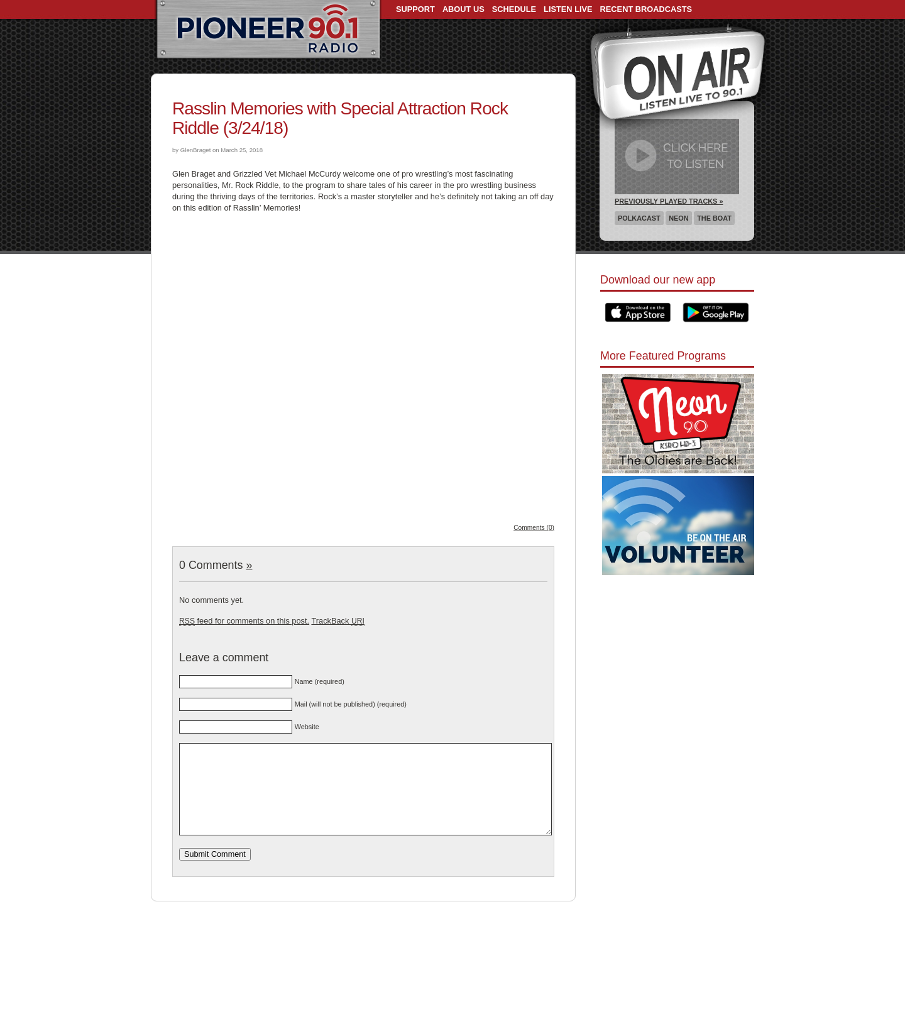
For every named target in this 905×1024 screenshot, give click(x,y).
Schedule (514, 9)
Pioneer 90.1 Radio (268, 30)
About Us (463, 9)
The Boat (714, 218)
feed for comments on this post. (244, 620)
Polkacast (639, 218)
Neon (678, 218)
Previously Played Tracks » (669, 201)
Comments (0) (533, 527)
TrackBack (337, 620)
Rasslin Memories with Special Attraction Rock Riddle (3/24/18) (340, 118)
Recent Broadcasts (646, 9)
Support (415, 9)
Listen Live (568, 9)
